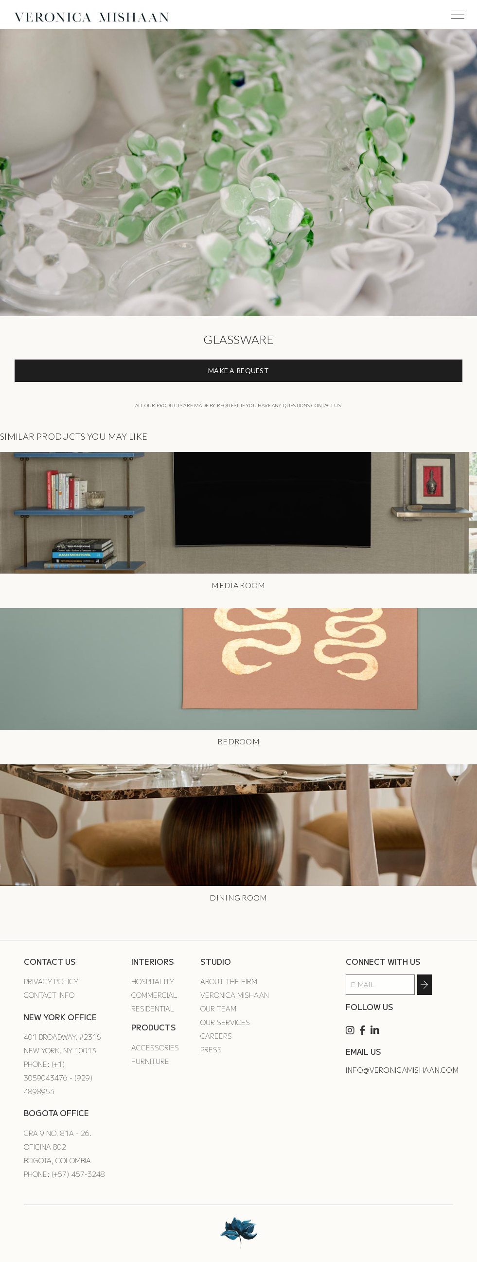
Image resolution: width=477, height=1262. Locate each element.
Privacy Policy (51, 981)
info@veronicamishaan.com (402, 1070)
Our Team (218, 1008)
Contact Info (49, 995)
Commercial (154, 995)
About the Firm (228, 981)
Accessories (155, 1047)
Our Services (225, 1022)
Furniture (150, 1061)
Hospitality (152, 981)
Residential (153, 1008)
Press (211, 1049)
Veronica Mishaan (234, 995)
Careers (216, 1036)
